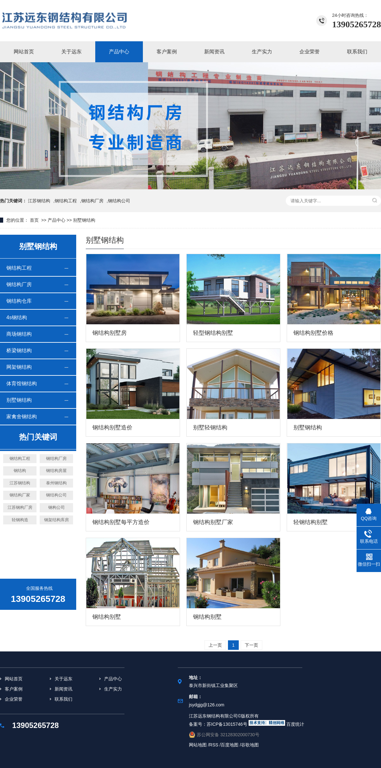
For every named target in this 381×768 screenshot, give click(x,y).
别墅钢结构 (84, 220)
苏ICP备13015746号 (227, 724)
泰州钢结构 (56, 483)
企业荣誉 (309, 51)
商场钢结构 (19, 334)
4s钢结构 (16, 317)
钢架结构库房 (56, 519)
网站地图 (198, 744)
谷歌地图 (250, 744)
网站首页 (24, 51)
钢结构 (20, 470)
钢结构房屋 (56, 470)
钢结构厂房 (92, 200)
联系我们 (357, 51)
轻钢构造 (20, 519)
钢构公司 (56, 507)
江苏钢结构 (39, 200)
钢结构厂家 (20, 495)
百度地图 (230, 744)
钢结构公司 (56, 495)
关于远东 (71, 51)
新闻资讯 (214, 51)
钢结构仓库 (19, 301)
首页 (34, 220)
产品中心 (119, 51)
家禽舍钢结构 (21, 416)
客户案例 (167, 51)
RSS (213, 744)
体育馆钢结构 (21, 383)
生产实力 (262, 51)
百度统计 (295, 724)
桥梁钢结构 (19, 350)
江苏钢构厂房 (20, 507)
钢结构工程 (66, 200)
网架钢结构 (19, 367)
